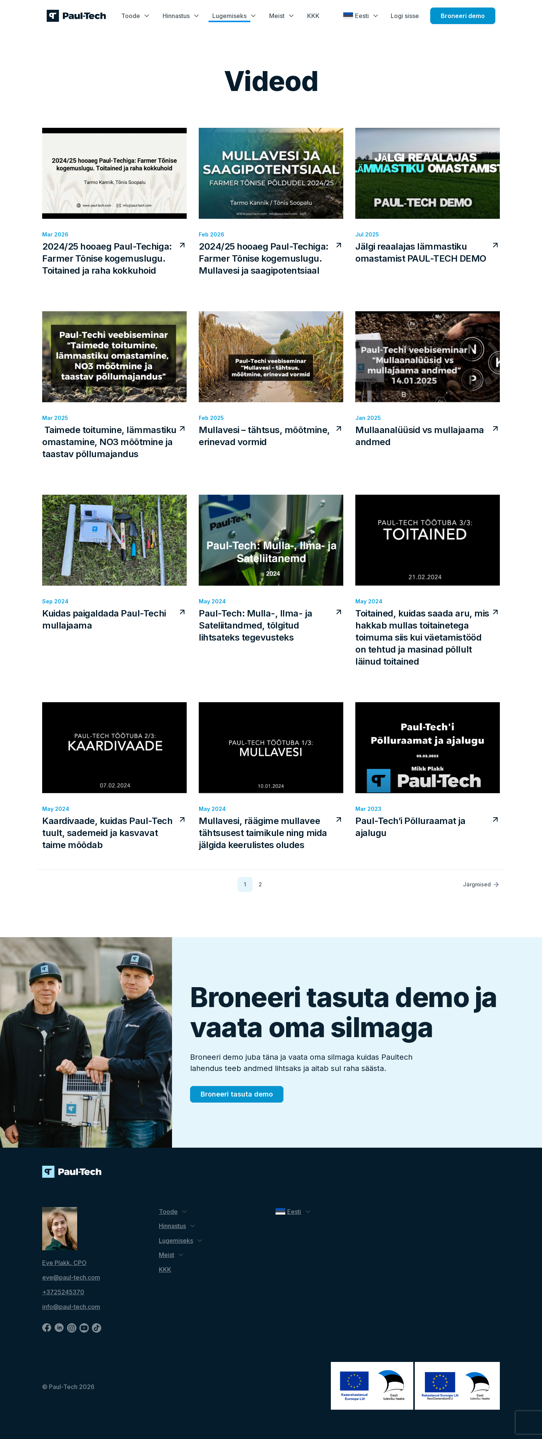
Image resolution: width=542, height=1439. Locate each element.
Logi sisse (405, 16)
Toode (130, 16)
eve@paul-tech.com (71, 1277)
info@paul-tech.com (71, 1306)
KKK (313, 16)
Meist (277, 16)
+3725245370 (63, 1292)
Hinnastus (176, 16)
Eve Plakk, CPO (64, 1262)
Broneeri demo (463, 16)
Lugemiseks (229, 16)
